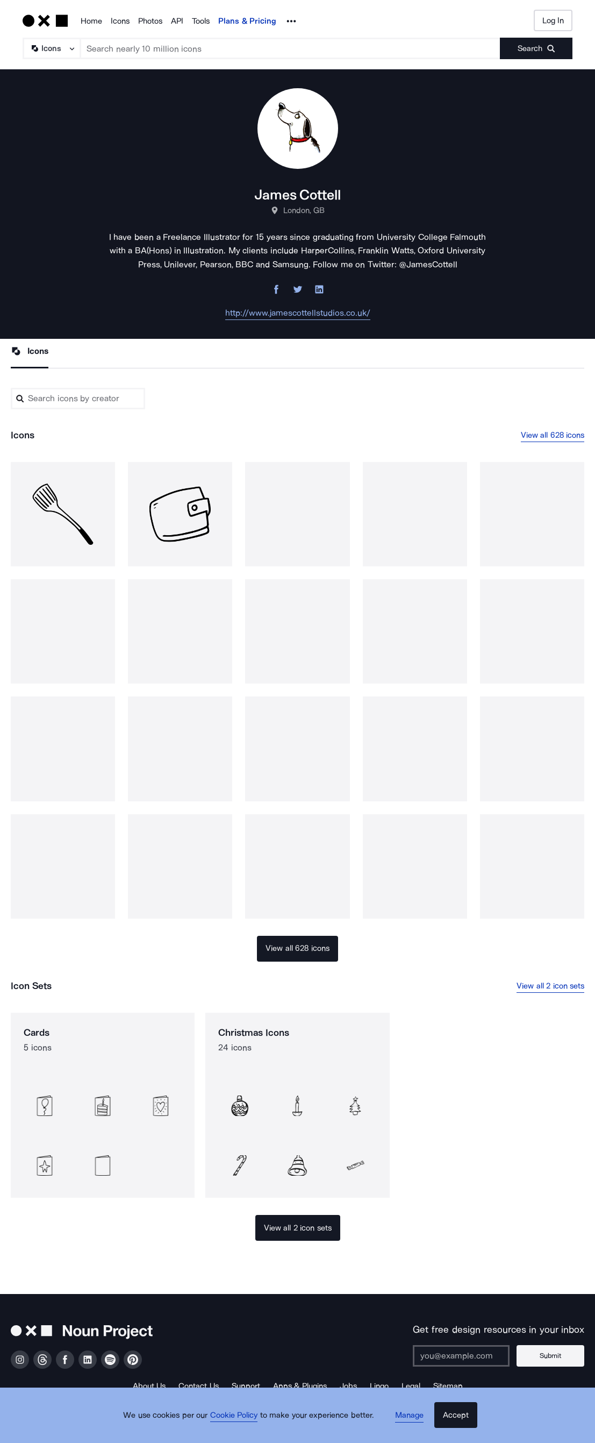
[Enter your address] (468, 1356)
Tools (201, 21)
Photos (150, 21)
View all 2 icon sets (550, 986)
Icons (120, 21)
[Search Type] (51, 48)
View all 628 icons (553, 435)
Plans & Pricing (247, 21)
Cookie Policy (240, 1424)
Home (91, 21)
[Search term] (290, 48)
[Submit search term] (536, 48)
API (177, 21)
